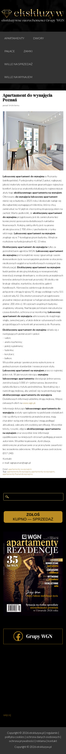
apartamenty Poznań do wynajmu (18, 474)
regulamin (52, 732)
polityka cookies (14, 736)
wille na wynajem (18, 77)
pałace (9, 51)
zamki (28, 51)
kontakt (52, 741)
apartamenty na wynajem (20, 469)
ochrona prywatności (21, 741)
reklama (41, 741)
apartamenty (14, 38)
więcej (7, 714)
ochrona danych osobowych (43, 736)
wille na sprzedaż (18, 64)
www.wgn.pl (29, 402)
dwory (38, 38)
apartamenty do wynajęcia (19, 471)
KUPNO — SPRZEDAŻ (33, 516)
